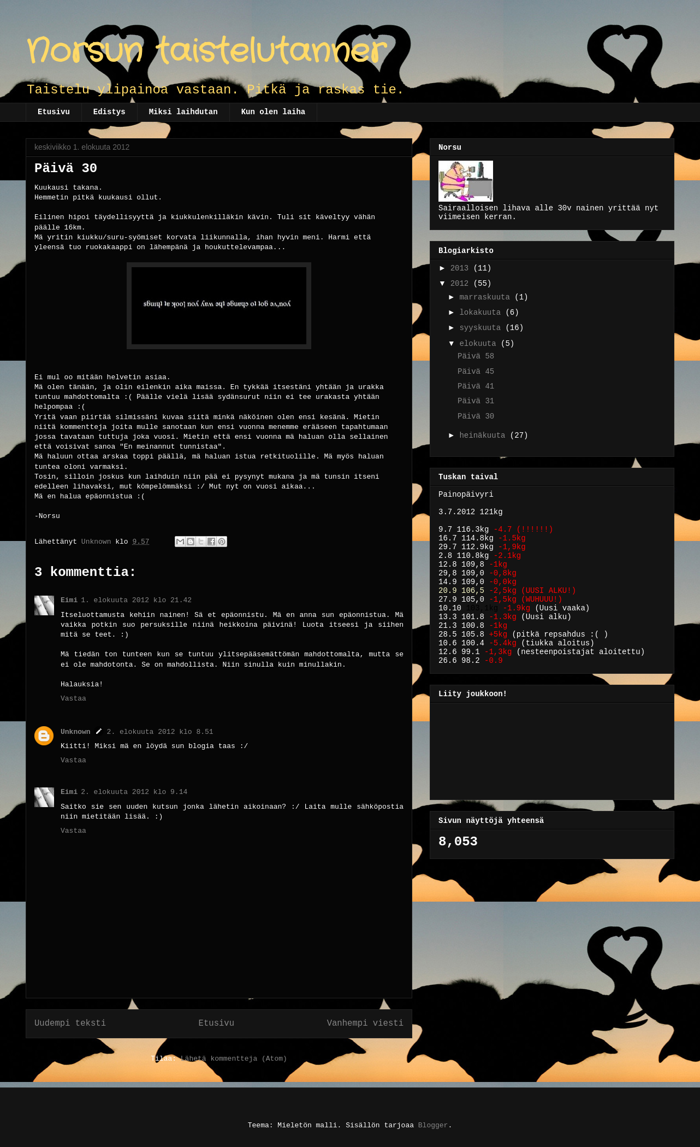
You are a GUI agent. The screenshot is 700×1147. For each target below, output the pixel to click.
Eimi (69, 600)
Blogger (433, 1125)
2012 (461, 283)
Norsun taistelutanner (205, 51)
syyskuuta (482, 327)
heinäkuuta (484, 435)
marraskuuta (486, 297)
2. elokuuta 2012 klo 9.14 (134, 792)
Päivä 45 (476, 371)
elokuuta (480, 343)
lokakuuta (482, 312)
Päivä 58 (476, 356)
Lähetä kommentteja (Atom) (234, 1059)
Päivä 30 (476, 416)
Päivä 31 (476, 401)
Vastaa (73, 699)
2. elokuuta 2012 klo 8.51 (160, 732)
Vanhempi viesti (365, 1023)
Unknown (76, 732)
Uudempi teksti (70, 1023)
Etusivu (54, 112)
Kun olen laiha (273, 112)
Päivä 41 (476, 386)
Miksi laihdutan (183, 112)
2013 (461, 268)
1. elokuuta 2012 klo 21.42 (136, 600)
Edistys (109, 112)
